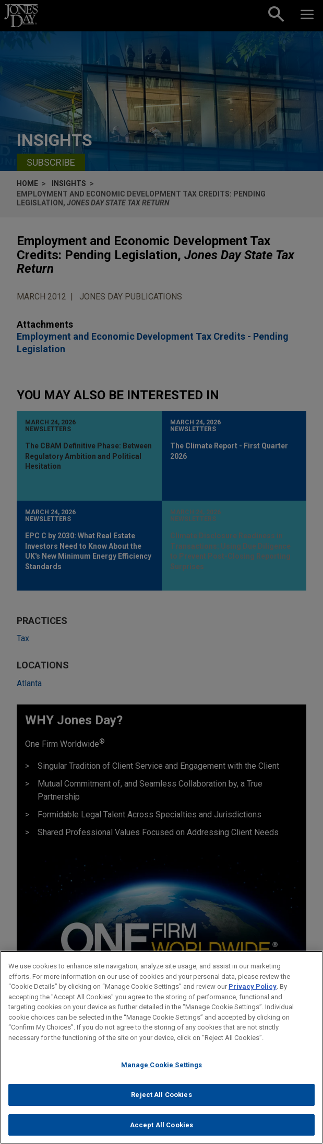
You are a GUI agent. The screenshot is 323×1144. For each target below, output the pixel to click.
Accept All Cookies (161, 1130)
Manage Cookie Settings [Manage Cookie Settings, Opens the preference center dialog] (161, 1070)
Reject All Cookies (161, 1100)
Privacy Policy (253, 992)
